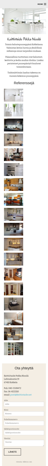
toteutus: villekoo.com (24, 462)
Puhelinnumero (24, 422)
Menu (40, 4)
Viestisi (24, 441)
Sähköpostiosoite (24, 431)
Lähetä (12, 452)
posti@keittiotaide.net (21, 395)
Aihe (24, 403)
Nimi (24, 412)
